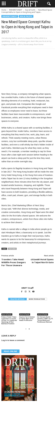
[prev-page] (26, 329)
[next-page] (29, 329)
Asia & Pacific (30, 10)
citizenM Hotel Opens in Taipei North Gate (42, 261)
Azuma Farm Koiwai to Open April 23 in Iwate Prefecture (27, 318)
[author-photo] (27, 278)
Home (3, 10)
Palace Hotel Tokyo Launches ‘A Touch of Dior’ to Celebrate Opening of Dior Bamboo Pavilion (9, 320)
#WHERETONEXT (15, 10)
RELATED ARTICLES (17, 299)
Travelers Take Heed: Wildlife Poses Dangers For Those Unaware (13, 262)
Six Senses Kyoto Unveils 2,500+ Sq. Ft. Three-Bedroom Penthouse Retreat (45, 319)
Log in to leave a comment (12, 340)
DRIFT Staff (27, 287)
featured (12, 249)
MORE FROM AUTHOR (37, 299)
